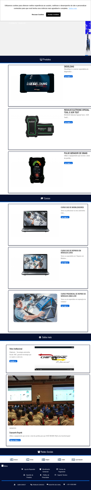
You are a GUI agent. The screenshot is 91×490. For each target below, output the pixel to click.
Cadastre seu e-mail (54, 484)
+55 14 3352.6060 (69, 484)
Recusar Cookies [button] (38, 14)
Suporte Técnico (62, 474)
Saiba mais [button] (73, 8)
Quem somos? (20, 484)
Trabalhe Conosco (37, 484)
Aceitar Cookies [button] (53, 14)
